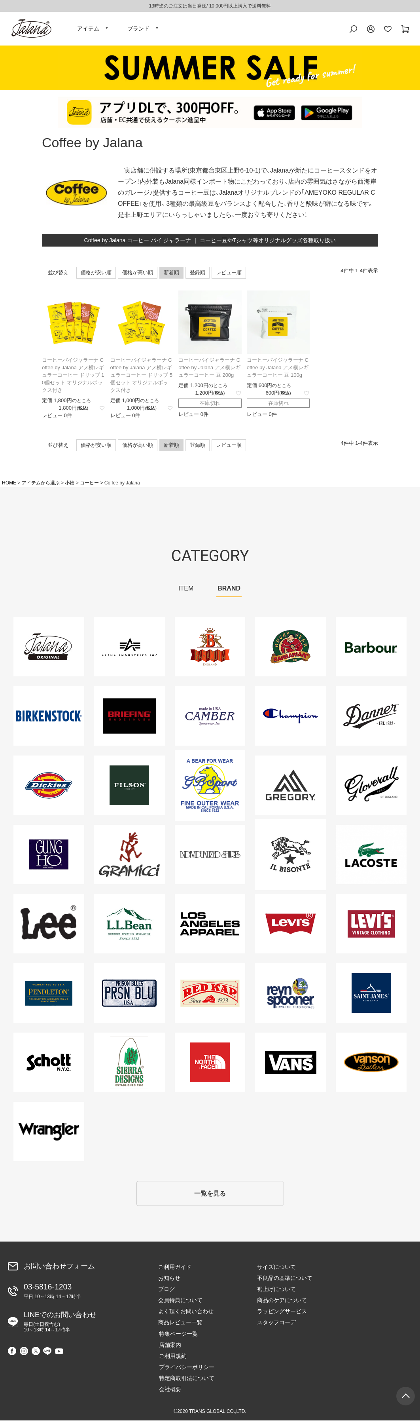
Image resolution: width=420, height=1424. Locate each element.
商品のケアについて (282, 1304)
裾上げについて (276, 1292)
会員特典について (180, 1304)
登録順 (197, 275)
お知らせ (169, 1281)
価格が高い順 (137, 275)
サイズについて (276, 1270)
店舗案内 (169, 1348)
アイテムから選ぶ (41, 485)
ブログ (166, 1292)
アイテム (88, 30)
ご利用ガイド (174, 1270)
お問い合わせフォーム (59, 1269)
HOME (9, 485)
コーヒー (89, 485)
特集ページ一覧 (177, 1337)
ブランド (138, 30)
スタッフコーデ (276, 1326)
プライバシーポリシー (186, 1370)
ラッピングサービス (282, 1315)
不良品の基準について (284, 1281)
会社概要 (169, 1392)
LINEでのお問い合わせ (60, 1324)
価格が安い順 (96, 275)
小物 (69, 485)
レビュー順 (229, 275)
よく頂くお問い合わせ (186, 1315)
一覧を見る (210, 1196)
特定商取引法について (186, 1381)
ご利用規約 (172, 1359)
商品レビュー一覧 (180, 1326)
